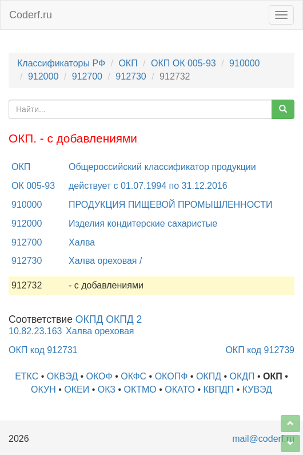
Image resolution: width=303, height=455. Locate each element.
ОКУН (43, 389)
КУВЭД (257, 389)
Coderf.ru (30, 15)
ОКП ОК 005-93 (183, 63)
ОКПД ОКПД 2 (108, 319)
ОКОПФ (171, 376)
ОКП (127, 63)
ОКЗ (106, 389)
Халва (82, 242)
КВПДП (218, 389)
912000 (43, 76)
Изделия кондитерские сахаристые (143, 223)
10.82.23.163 (35, 331)
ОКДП (241, 376)
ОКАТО (180, 389)
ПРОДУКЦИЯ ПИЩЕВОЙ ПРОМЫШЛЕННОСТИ (170, 204)
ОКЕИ (76, 389)
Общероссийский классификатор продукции (162, 167)
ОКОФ (99, 376)
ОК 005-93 (33, 186)
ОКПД (208, 376)
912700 (87, 76)
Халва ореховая (100, 331)
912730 (130, 76)
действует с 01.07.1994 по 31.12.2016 (148, 186)
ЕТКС (26, 376)
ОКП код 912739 (259, 350)
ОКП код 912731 (43, 350)
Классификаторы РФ (61, 63)
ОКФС (133, 376)
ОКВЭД (62, 376)
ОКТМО (139, 389)
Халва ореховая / (105, 261)
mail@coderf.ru (263, 439)
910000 (244, 63)
